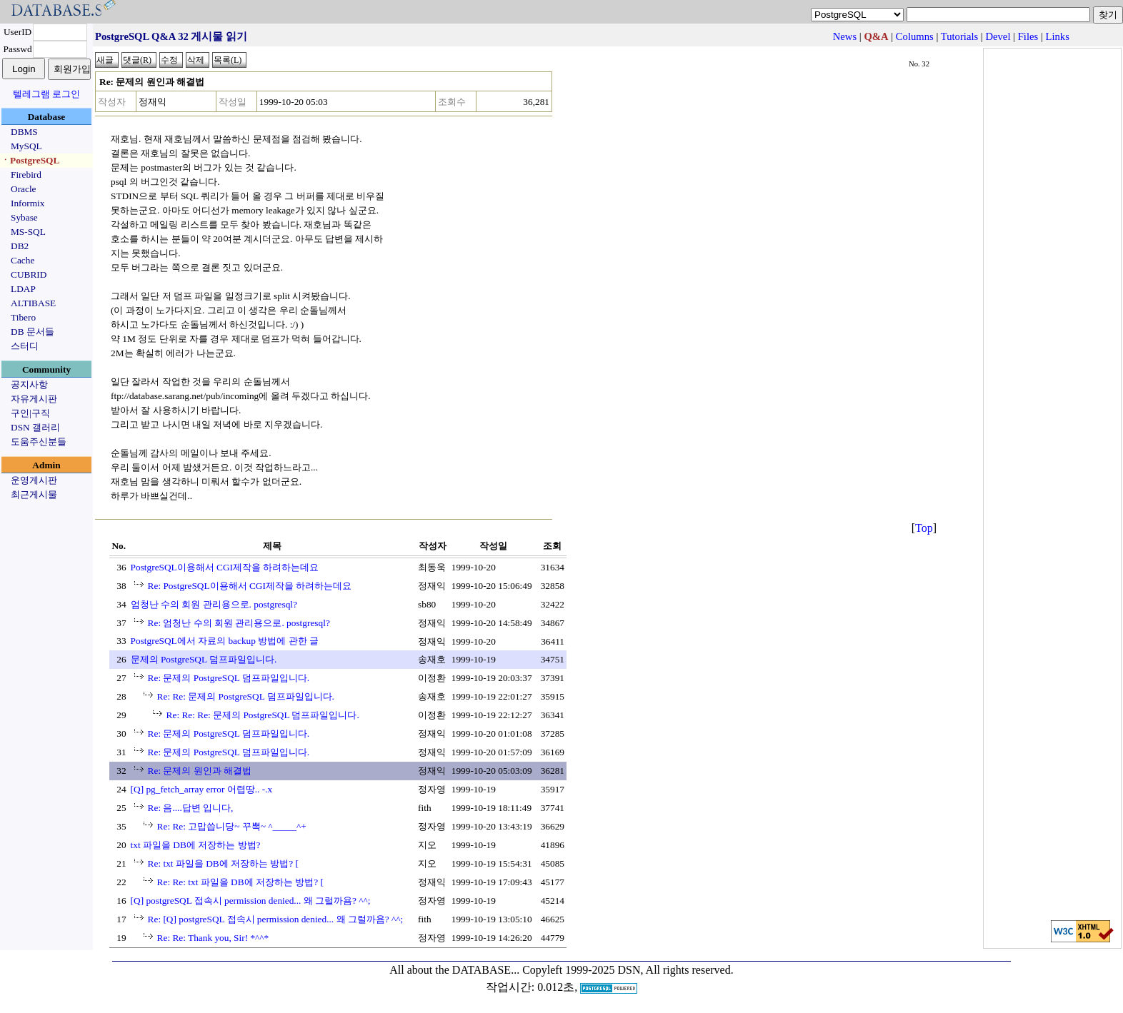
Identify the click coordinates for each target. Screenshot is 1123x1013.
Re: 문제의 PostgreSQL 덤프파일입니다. (229, 677)
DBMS (24, 131)
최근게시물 (34, 494)
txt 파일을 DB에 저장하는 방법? (196, 845)
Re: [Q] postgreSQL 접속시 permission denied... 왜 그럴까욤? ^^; (276, 919)
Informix (27, 203)
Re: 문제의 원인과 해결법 (200, 770)
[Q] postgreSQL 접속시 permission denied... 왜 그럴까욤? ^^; (251, 900)
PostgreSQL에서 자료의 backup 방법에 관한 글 (225, 640)
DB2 (20, 246)
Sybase (24, 217)
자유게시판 (34, 398)
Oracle (23, 188)
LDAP (23, 288)
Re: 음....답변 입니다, (191, 807)
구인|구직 (30, 413)
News (845, 36)
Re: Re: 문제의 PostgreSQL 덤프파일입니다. (245, 696)
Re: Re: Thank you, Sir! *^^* (213, 937)
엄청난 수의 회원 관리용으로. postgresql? (214, 604)
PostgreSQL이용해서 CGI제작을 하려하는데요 (225, 567)
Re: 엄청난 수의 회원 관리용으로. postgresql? (239, 623)
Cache (22, 260)
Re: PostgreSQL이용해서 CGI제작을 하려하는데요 (250, 585)
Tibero (23, 317)
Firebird (26, 174)
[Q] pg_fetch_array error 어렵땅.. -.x (202, 789)
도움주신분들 (38, 441)
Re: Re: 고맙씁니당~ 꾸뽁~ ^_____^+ (231, 826)
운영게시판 (34, 480)
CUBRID (28, 274)
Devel (997, 36)
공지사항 (29, 384)
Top (924, 528)
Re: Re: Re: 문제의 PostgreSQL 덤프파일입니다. (262, 715)
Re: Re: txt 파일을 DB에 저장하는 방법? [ (240, 882)
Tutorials (959, 36)
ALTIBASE (33, 303)
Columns (915, 36)
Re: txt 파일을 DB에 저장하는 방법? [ (223, 863)
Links (1057, 36)
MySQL (26, 146)
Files (1028, 36)
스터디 (25, 346)
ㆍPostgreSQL (30, 160)
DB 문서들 (32, 331)
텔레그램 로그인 (46, 94)
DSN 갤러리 (35, 427)
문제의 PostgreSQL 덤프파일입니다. (204, 659)
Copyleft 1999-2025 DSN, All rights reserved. (628, 970)
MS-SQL (28, 231)
